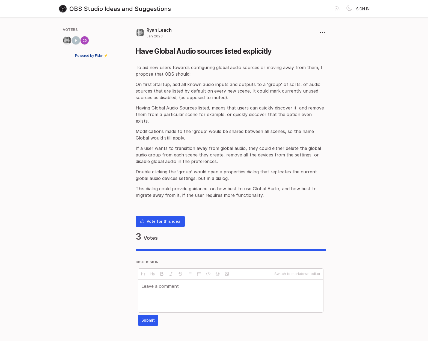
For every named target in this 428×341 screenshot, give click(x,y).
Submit (148, 320)
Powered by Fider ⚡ (91, 56)
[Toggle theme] (349, 9)
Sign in (363, 9)
